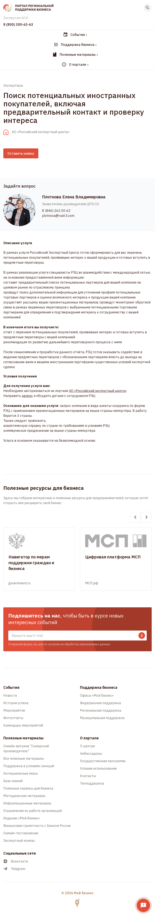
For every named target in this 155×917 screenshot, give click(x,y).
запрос (27, 396)
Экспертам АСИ (15, 18)
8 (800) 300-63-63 (18, 24)
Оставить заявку (20, 153)
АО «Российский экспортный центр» (98, 391)
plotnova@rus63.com (58, 215)
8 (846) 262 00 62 (56, 211)
